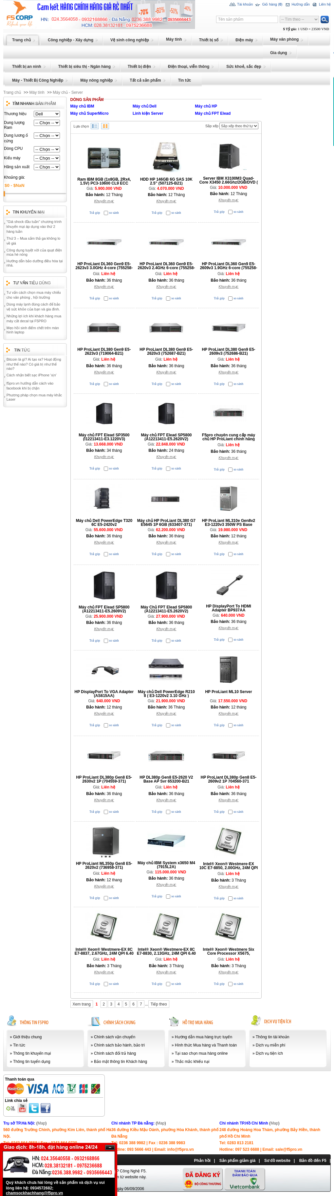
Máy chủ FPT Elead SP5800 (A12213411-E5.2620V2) (166, 437)
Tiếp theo (159, 1004)
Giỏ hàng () (268, 5)
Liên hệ (321, 5)
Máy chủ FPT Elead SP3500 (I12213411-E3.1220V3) (104, 437)
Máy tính (37, 92)
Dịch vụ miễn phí (270, 1045)
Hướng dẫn (297, 5)
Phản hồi (202, 1160)
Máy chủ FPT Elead (213, 113)
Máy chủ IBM (82, 106)
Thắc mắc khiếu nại (192, 1061)
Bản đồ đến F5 (312, 1160)
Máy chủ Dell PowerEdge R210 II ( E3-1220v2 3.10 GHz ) (166, 693)
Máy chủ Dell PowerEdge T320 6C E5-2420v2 (104, 522)
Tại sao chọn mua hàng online (201, 1053)
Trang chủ (12, 92)
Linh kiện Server (148, 113)
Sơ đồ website (277, 1160)
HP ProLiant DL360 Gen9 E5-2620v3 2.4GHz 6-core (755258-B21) (166, 268)
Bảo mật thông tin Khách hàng (120, 1061)
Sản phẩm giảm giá (237, 1160)
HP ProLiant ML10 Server (228, 691)
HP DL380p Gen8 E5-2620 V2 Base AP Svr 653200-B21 (166, 779)
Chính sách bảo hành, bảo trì (119, 1045)
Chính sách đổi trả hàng (115, 1053)
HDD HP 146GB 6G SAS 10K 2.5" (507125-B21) (166, 181)
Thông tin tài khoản (272, 1037)
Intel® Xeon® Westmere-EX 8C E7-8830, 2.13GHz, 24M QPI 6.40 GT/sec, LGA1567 (166, 953)
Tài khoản (241, 5)
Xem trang (82, 1004)
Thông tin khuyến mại (32, 1053)
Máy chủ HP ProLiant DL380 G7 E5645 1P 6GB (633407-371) (166, 522)
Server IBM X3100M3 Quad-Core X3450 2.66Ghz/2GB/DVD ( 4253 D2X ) (228, 182)
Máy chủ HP (206, 106)
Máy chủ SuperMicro (89, 113)
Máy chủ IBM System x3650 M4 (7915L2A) (166, 865)
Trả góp (94, 212)
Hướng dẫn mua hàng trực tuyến (203, 1037)
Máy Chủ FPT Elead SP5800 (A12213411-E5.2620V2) (166, 609)
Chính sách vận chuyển (114, 1037)
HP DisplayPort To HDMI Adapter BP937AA (228, 608)
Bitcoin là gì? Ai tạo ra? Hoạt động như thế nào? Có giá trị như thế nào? (34, 363)
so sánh (114, 212)
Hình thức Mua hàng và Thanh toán (206, 1045)
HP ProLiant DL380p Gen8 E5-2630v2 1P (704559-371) (104, 779)
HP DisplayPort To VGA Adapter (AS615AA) (104, 693)
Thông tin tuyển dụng (31, 1061)
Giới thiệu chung (27, 1037)
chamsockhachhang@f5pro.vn (34, 1193)
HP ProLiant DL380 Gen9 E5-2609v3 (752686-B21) (228, 351)
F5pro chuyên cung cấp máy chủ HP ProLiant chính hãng (228, 437)
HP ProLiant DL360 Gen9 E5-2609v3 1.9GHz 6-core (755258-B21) (228, 268)
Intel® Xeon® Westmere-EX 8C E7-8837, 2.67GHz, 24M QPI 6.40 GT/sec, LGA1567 (104, 953)
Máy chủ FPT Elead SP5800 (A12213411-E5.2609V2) (104, 609)
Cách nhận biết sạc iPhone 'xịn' (32, 375)
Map (41, 1123)
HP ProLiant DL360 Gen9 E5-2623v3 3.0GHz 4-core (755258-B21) (104, 268)
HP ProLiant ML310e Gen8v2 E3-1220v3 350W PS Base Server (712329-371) (228, 524)
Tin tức (19, 1045)
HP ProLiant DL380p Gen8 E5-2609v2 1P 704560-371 (229, 779)
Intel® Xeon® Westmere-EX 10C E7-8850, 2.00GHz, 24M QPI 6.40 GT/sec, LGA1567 (228, 868)
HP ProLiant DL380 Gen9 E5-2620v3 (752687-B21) (166, 351)
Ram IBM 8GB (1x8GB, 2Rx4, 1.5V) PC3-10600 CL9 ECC (104, 181)
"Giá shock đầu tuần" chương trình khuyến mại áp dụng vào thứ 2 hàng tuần (34, 226)
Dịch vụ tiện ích (269, 1053)
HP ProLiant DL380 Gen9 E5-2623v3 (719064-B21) (104, 351)
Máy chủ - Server (68, 92)
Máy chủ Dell (145, 106)
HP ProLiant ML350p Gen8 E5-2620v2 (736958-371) (104, 865)
